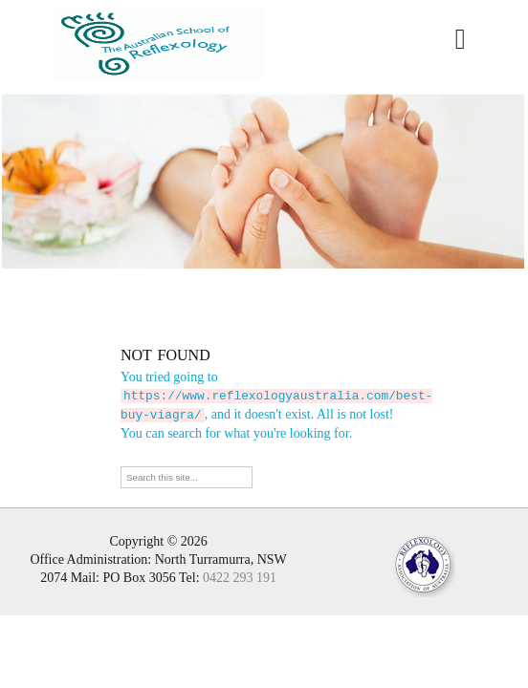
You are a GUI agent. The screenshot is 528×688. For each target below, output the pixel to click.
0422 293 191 (239, 576)
